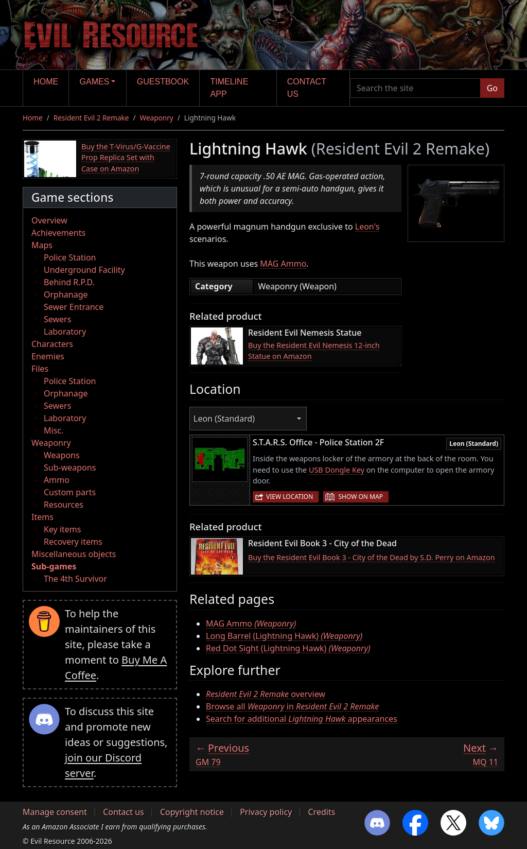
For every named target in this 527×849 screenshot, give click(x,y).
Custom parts (70, 492)
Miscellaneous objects (73, 554)
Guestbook (163, 81)
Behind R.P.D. (69, 282)
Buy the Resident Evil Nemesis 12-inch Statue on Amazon (314, 350)
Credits (321, 812)
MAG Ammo (283, 263)
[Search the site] (415, 88)
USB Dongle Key (336, 470)
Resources (63, 504)
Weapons (62, 455)
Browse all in (292, 706)
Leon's (367, 226)
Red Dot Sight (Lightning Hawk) (288, 648)
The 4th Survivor (75, 578)
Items (42, 517)
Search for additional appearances (301, 718)
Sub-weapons (70, 467)
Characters (52, 344)
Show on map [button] (360, 496)
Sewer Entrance (73, 307)
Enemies (47, 356)
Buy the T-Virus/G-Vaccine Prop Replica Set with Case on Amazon (125, 158)
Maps (41, 245)
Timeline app (229, 87)
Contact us (306, 87)
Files (39, 368)
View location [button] (289, 496)
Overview (49, 220)
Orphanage (66, 294)
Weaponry (156, 118)
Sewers (57, 319)
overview (265, 694)
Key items (62, 529)
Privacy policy (266, 812)
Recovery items (73, 541)
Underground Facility (84, 269)
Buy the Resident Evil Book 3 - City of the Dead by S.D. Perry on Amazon (371, 557)
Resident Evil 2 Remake (91, 118)
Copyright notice (192, 812)
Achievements (58, 232)
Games (95, 81)
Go (492, 88)
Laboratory (65, 331)
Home (45, 81)
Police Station (70, 257)
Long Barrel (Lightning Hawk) (284, 636)
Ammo (56, 480)
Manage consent (55, 812)
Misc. (53, 430)
